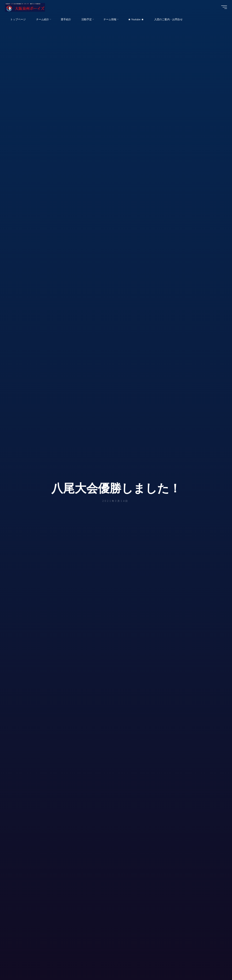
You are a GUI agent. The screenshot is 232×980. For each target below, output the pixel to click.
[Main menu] (223, 7)
